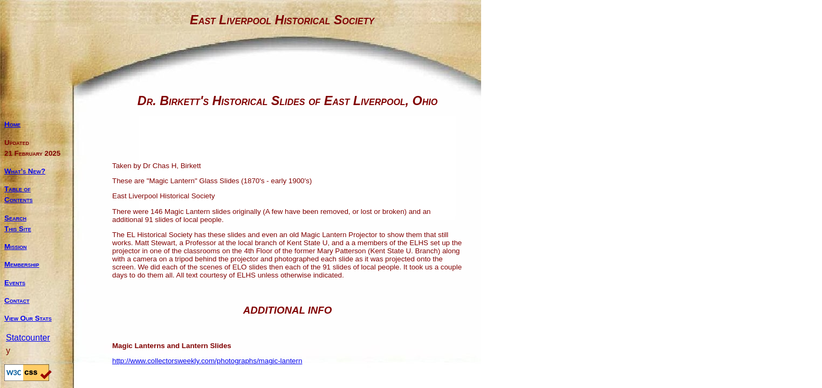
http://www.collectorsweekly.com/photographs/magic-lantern (207, 361)
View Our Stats (28, 318)
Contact (16, 300)
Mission (15, 246)
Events (14, 283)
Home (12, 124)
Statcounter (28, 337)
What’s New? (24, 171)
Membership (21, 264)
